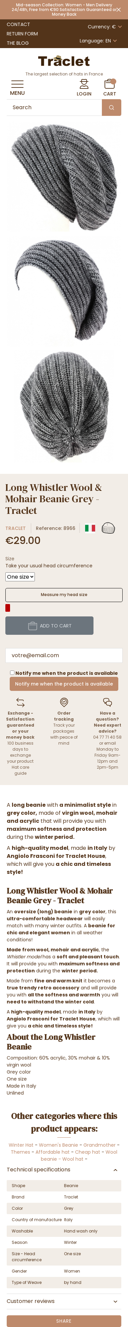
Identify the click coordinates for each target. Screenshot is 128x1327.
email (110, 743)
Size (9, 558)
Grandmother (99, 1145)
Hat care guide (20, 770)
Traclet (15, 528)
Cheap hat (87, 1152)
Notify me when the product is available (64, 684)
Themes (20, 1152)
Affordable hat (53, 1152)
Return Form (22, 33)
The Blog (18, 43)
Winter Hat (21, 1145)
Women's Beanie (58, 1145)
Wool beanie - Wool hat (79, 1155)
